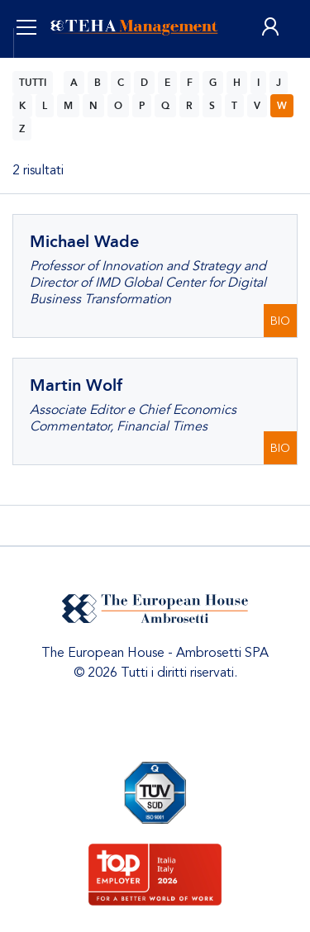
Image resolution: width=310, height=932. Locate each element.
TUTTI (32, 82)
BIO (280, 321)
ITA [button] (44, 66)
